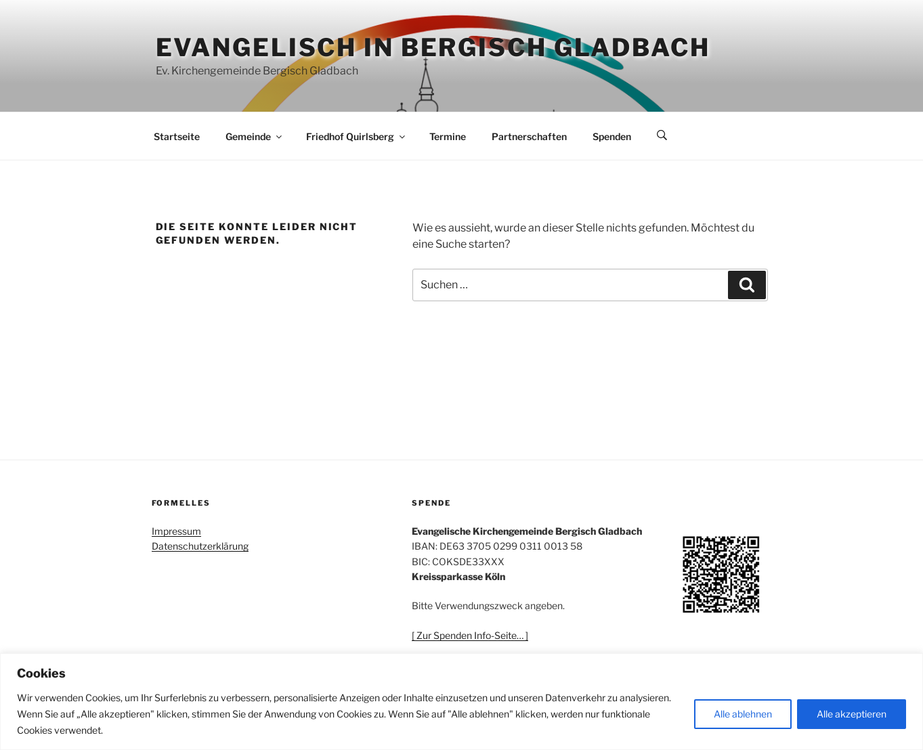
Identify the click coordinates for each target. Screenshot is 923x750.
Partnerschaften (529, 136)
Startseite (177, 136)
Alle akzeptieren (851, 714)
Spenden (612, 136)
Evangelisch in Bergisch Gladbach (433, 47)
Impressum (176, 531)
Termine (447, 136)
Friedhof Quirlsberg (356, 136)
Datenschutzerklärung (200, 546)
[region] (461, 701)
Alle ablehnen (743, 714)
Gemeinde (255, 136)
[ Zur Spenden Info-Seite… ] (470, 635)
